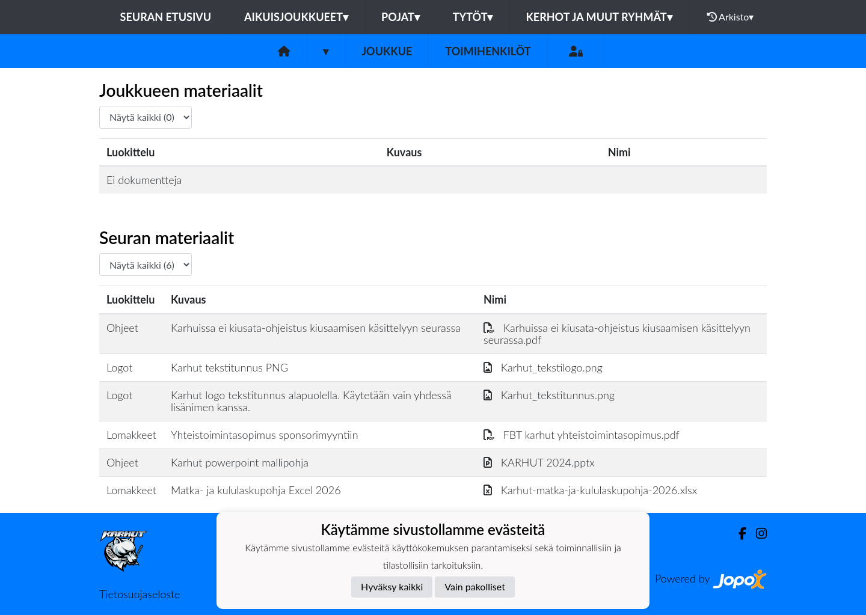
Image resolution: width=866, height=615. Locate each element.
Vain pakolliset (474, 586)
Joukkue (386, 51)
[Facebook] (737, 533)
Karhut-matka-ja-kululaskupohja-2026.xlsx (590, 490)
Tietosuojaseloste (139, 594)
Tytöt (473, 16)
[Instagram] (756, 533)
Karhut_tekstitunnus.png (549, 395)
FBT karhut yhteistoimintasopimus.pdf (582, 434)
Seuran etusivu (166, 16)
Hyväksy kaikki (392, 586)
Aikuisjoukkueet (296, 16)
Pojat (400, 16)
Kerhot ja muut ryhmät (599, 16)
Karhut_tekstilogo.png (543, 367)
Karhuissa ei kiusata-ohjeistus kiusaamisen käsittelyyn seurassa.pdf (617, 334)
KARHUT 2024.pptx (539, 462)
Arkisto (730, 17)
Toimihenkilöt (487, 51)
